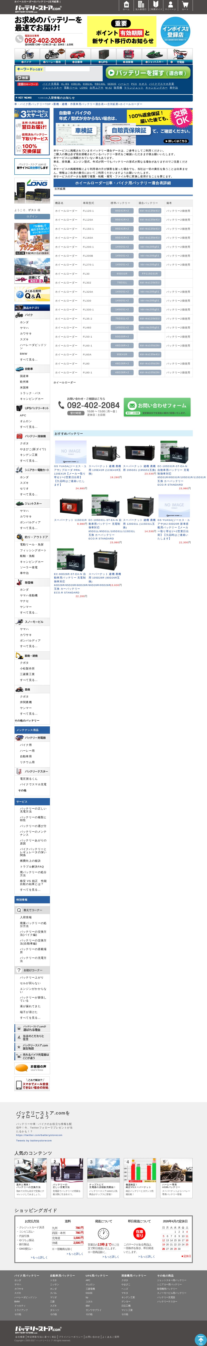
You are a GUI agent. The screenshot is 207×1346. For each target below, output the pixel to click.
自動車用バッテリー (62, 1275)
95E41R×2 (122, 210)
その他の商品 (165, 1275)
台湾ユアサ (97, 87)
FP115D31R (150, 273)
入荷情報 (26, 917)
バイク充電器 (51, 84)
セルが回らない (30, 983)
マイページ (170, 5)
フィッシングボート (33, 550)
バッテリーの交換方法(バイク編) (33, 933)
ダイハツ (54, 1310)
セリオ (24, 488)
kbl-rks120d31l (150, 282)
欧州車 (24, 381)
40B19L (76, 84)
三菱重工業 (27, 674)
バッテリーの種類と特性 (33, 819)
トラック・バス (30, 393)
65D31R (122, 273)
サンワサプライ (93, 1310)
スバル (53, 1293)
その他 (22, 790)
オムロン (26, 421)
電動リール (71, 87)
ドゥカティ (20, 1305)
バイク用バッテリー (27, 1275)
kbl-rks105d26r (150, 345)
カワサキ (26, 333)
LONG (84, 87)
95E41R (122, 354)
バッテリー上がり (32, 977)
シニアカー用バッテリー (169, 1284)
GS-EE (89, 1293)
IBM (88, 1305)
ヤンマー (26, 606)
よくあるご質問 (110, 1337)
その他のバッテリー (27, 720)
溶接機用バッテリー (134, 1275)
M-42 (108, 87)
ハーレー (123, 84)
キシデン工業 (29, 454)
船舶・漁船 (27, 556)
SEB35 (111, 84)
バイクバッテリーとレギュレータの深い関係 (33, 852)
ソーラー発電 (29, 567)
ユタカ (89, 1301)
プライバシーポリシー (71, 1337)
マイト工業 (127, 1310)
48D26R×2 (122, 345)
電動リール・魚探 (32, 544)
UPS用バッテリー (97, 1275)
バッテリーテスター (167, 1301)
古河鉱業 (112, 104)
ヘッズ (124, 1288)
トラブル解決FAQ (32, 866)
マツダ (53, 1297)
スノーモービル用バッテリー (171, 1293)
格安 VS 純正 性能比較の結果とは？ (33, 882)
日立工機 (125, 1305)
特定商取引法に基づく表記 (41, 1337)
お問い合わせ (92, 1337)
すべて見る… (29, 359)
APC (23, 415)
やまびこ (125, 1284)
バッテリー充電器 (166, 1297)
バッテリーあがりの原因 (33, 842)
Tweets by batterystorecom (34, 1140)
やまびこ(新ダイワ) (33, 449)
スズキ (24, 339)
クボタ (24, 443)
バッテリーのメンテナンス (33, 833)
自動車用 (26, 756)
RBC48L (100, 84)
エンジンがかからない (33, 990)
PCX (134, 84)
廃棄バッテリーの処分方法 (33, 925)
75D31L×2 (122, 318)
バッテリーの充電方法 (33, 959)
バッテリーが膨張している (33, 999)
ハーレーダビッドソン (33, 346)
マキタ (124, 1293)
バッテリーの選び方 (33, 826)
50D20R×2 (122, 336)
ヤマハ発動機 (29, 595)
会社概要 (20, 1337)
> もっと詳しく (39, 1257)
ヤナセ (24, 601)
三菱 (52, 1301)
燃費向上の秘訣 (30, 860)
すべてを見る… (30, 889)
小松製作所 (27, 668)
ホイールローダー (131, 104)
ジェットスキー (52, 87)
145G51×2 (122, 246)
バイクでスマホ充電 (161, 84)
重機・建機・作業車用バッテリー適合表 (78, 104)
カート (185, 5)
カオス (143, 84)
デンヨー (125, 1301)
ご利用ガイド (155, 5)
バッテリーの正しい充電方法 (33, 810)
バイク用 (26, 744)
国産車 (24, 376)
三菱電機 (90, 1288)
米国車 (24, 387)
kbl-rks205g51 (150, 246)
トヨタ (53, 1280)
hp (87, 1297)
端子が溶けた (29, 1012)
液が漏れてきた (30, 1006)
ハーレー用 (27, 750)
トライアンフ (21, 1310)
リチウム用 (27, 762)
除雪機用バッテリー (167, 1288)
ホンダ (24, 322)
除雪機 (118, 87)
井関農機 (26, 702)
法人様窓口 (141, 5)
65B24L (88, 84)
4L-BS (65, 84)
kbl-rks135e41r (150, 210)
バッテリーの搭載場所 (33, 951)
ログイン (32, 216)
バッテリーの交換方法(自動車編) (33, 942)
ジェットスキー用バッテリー (171, 1280)
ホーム (126, 5)
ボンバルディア (30, 522)
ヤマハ (24, 327)
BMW (23, 353)
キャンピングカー (156, 87)
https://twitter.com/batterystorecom (39, 1135)
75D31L (122, 282)
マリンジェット (134, 87)
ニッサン (54, 1284)
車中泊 (174, 87)
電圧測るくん (29, 778)
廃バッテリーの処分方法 (33, 874)
